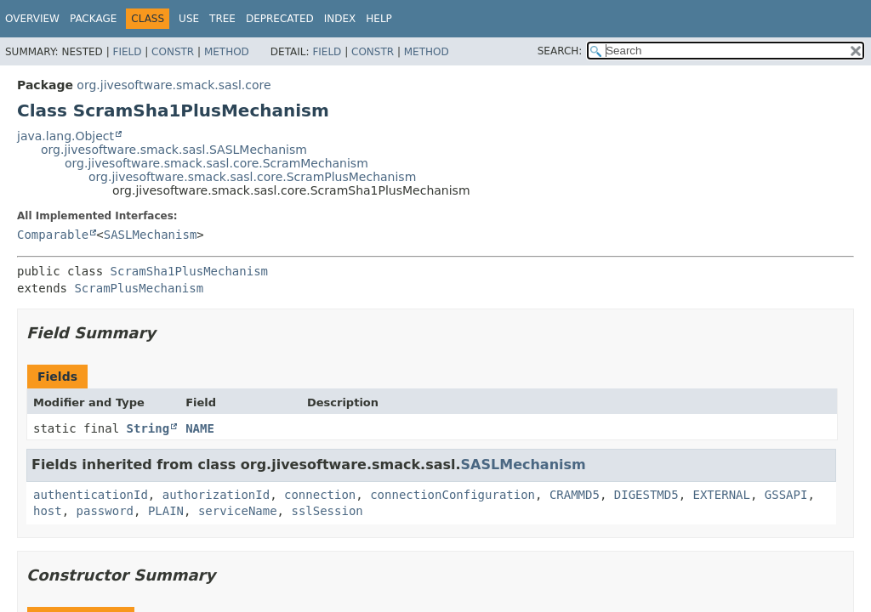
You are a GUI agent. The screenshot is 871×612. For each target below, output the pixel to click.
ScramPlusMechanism (138, 288)
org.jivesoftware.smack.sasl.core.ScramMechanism (216, 163)
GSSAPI (786, 495)
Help (379, 19)
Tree (222, 19)
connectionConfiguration (452, 495)
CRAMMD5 (574, 495)
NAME (199, 428)
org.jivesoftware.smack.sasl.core (173, 85)
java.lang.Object (65, 136)
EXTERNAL (721, 495)
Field (126, 52)
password (105, 511)
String (148, 428)
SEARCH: (560, 51)
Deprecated (280, 19)
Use (189, 19)
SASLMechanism (150, 234)
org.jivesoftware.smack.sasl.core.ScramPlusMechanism (252, 177)
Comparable (52, 234)
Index (340, 19)
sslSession (326, 511)
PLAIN (166, 511)
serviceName (237, 511)
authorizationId (216, 495)
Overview (32, 19)
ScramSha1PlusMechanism (189, 271)
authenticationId (90, 495)
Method (226, 52)
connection (320, 495)
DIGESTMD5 (646, 495)
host (47, 511)
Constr (172, 52)
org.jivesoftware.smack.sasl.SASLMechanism (174, 149)
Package (93, 19)
